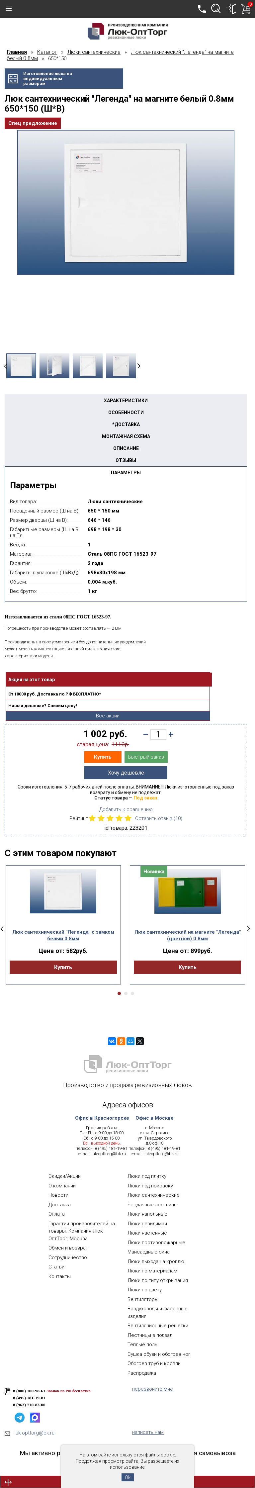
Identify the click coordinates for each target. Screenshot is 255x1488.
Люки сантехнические (154, 1195)
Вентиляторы (143, 1299)
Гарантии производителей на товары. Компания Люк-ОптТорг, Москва (81, 1231)
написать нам (148, 1432)
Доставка (59, 1205)
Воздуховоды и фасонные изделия (158, 1312)
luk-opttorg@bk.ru (109, 1153)
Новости (58, 1195)
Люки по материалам (152, 1271)
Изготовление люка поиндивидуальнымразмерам (47, 78)
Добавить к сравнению (126, 809)
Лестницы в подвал (150, 1335)
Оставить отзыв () (158, 818)
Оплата (56, 1214)
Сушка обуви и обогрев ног (159, 1354)
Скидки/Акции (64, 1176)
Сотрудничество (67, 1257)
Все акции (108, 716)
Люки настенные (147, 1233)
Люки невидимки (147, 1224)
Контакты (59, 1276)
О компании (62, 1186)
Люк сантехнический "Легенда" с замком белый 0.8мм (63, 935)
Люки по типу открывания (158, 1280)
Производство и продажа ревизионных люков (127, 1084)
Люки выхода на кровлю (156, 1261)
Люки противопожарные (156, 1243)
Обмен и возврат (68, 1248)
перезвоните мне (152, 1389)
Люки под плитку (147, 1176)
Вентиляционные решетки (158, 1326)
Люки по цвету (145, 1290)
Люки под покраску (150, 1186)
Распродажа (142, 1373)
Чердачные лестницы (153, 1205)
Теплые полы (143, 1345)
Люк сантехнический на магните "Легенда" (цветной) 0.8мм (187, 935)
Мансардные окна (149, 1252)
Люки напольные (147, 1214)
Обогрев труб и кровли (154, 1363)
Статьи (56, 1267)
